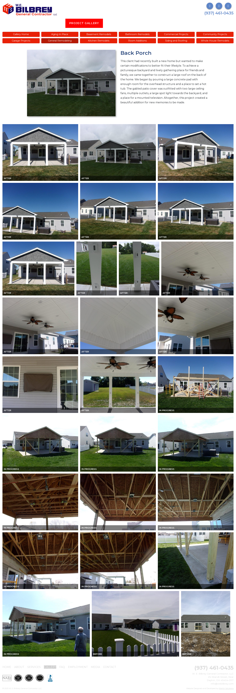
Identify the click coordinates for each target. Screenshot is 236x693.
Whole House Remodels (215, 40)
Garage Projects (21, 40)
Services (53, 23)
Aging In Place (59, 34)
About (32, 23)
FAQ (62, 667)
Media (175, 23)
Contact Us (198, 23)
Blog (111, 23)
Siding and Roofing (176, 40)
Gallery (50, 667)
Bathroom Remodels (137, 34)
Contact (109, 667)
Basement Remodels (98, 34)
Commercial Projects (176, 34)
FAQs (128, 23)
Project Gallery (84, 23)
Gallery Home (21, 34)
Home (6, 667)
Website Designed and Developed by (210, 688)
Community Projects (215, 34)
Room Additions (137, 40)
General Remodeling (60, 40)
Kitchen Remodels (98, 40)
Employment (151, 23)
